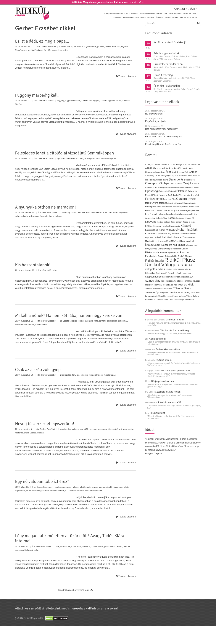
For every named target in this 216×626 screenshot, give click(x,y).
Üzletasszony (162, 300)
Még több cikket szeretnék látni (73, 590)
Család (195, 184)
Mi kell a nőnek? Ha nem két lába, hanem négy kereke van (68, 315)
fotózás (62, 46)
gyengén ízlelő (105, 487)
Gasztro (181, 199)
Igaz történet (180, 210)
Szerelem (166, 277)
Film (173, 199)
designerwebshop (167, 187)
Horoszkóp (194, 206)
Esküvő (148, 195)
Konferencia (174, 226)
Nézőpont (166, 244)
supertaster (20, 490)
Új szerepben (162, 292)
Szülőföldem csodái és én (168, 64)
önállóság (65, 212)
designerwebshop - (130, 17)
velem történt (172, 296)
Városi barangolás (186, 292)
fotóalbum (78, 46)
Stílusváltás (150, 273)
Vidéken (182, 296)
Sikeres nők (182, 269)
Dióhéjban (181, 187)
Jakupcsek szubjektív (187, 214)
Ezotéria (163, 195)
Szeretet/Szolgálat (179, 277)
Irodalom (156, 214)
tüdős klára (76, 546)
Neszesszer (153, 244)
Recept (161, 256)
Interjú (148, 214)
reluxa (118, 100)
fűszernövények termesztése (121, 429)
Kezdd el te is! (189, 222)
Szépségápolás (153, 276)
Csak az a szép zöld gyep (38, 369)
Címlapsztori (167, 183)
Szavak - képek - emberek (179, 273)
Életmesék (163, 191)
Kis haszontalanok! (32, 265)
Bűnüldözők (189, 180)
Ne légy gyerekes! (154, 113)
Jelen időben (161, 218)
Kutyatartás (161, 234)
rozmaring (102, 429)
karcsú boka (32, 550)
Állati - (165, 14)
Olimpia (161, 249)
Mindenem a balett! (175, 319)
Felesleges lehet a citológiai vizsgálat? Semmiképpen (64, 153)
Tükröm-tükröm (182, 288)
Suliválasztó (161, 273)
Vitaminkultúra (192, 296)
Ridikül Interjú (154, 260)
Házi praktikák (189, 203)
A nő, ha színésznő (191, 164)
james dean (64, 50)
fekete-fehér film (112, 46)
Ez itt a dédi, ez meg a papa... (42, 41)
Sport (190, 269)
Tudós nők (168, 289)
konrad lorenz (77, 321)
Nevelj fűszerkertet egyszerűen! (44, 423)
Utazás (172, 292)
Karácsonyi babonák (185, 218)
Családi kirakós (152, 187)
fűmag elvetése (96, 375)
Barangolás (176, 179)
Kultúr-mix (164, 229)
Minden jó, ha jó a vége (155, 241)
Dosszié (195, 187)
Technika (158, 285)
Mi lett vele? (189, 237)
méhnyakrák (72, 158)
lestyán (40, 433)
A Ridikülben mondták (157, 168)
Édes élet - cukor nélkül (167, 86)
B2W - (195, 14)
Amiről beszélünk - (175, 14)
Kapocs (172, 218)
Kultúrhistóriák (187, 229)
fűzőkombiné (97, 546)
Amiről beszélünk (180, 172)
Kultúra (173, 230)
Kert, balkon (176, 222)
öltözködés (65, 546)
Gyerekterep (158, 202)
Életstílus (181, 191)
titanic (69, 46)
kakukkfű (84, 429)
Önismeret (189, 300)
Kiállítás (148, 226)
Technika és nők (169, 285)
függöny (60, 100)
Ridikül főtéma (185, 256)
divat (57, 546)
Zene (170, 300)
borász (58, 487)
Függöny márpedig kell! (37, 95)
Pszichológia (151, 256)
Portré (163, 252)
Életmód (172, 191)
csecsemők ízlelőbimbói (53, 490)
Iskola (162, 214)
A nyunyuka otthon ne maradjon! (45, 207)
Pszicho (184, 252)
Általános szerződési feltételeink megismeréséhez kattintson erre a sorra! (66, 608)
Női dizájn (179, 244)
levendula (63, 429)
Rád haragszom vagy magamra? (161, 129)
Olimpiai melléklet (173, 249)
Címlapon (152, 183)
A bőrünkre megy (157, 339)
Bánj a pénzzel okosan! (162, 381)
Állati (168, 171)
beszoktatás (96, 212)
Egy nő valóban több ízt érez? (42, 481)
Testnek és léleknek (153, 289)
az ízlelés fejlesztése (74, 490)
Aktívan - (159, 14)
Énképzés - (160, 17)
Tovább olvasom (127, 76)
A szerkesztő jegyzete (178, 168)
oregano (92, 429)
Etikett (155, 195)
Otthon (184, 249)
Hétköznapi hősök (180, 206)
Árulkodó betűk (186, 176)
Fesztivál (167, 199)
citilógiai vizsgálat (87, 158)
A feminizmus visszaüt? (169, 402)
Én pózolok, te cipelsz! (156, 121)
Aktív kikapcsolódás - (148, 14)
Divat (188, 187)
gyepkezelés (65, 375)
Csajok (187, 183)
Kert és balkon (163, 222)
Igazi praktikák (192, 210)
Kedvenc (150, 221)
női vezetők (65, 321)
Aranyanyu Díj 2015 (169, 176)
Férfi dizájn (173, 195)
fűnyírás (75, 375)
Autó (195, 176)
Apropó (193, 172)
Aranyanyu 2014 (152, 176)
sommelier (67, 487)
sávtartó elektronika (108, 321)
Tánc (163, 281)
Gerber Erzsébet (48, 46)
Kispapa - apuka (161, 226)
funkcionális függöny (90, 100)
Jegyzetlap (150, 218)
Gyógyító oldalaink (173, 203)
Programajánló (172, 252)
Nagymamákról (187, 241)
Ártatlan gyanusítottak (166, 53)
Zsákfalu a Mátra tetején (168, 392)
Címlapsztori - (117, 17)
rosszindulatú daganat (106, 158)
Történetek (150, 292)
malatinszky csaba (93, 490)
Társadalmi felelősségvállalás (179, 281)
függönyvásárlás (72, 100)
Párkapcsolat (152, 252)
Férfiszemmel (153, 198)
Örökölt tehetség (163, 75)
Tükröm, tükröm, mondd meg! (174, 330)
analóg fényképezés (37, 50)
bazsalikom (73, 429)
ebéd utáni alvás (110, 212)
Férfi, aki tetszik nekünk (188, 17)
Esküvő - (168, 17)
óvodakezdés (84, 212)
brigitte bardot (90, 46)
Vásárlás (162, 296)
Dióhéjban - (142, 17)
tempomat (122, 321)
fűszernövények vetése (25, 433)
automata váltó (91, 321)
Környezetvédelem (188, 234)
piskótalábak (110, 546)
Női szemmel (191, 245)
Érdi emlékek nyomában (168, 349)
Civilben (178, 184)
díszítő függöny (108, 100)
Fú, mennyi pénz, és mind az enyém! (163, 136)
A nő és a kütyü (175, 164)
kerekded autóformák (24, 324)
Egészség (151, 191)
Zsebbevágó (179, 300)
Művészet (175, 241)
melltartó (86, 546)
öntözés (84, 375)
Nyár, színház (151, 249)
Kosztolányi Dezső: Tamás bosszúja (163, 144)
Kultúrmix (150, 233)
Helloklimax (167, 206)
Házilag (148, 206)
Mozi (168, 241)
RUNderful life (170, 269)
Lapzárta (149, 237)
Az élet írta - (187, 14)
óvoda (73, 212)
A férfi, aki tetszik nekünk (156, 164)
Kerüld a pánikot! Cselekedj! (170, 42)
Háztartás (156, 206)
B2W (154, 180)
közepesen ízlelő (120, 487)
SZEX (190, 277)
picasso (100, 46)
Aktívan (161, 172)
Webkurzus (150, 300)
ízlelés (75, 487)
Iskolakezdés (172, 214)
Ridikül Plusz (180, 260)
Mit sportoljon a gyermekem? (175, 370)
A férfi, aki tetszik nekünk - (114, 14)
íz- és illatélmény (33, 490)
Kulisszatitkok (151, 230)
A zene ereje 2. (164, 360)
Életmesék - (151, 17)
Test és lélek (186, 284)
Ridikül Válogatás (164, 264)
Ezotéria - (175, 17)
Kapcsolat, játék (185, 9)
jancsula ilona (55, 216)
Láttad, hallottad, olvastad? (169, 237)
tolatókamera (41, 324)
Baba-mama (162, 180)
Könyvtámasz (172, 234)
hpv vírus (61, 158)
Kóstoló (185, 226)
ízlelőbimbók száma (89, 487)
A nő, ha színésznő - (131, 14)
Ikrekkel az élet (157, 413)
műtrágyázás (110, 375)
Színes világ (152, 280)
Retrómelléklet (171, 256)
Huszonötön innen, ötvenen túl (159, 210)
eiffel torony (52, 50)
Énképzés (192, 191)
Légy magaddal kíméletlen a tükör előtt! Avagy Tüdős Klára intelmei (69, 538)
